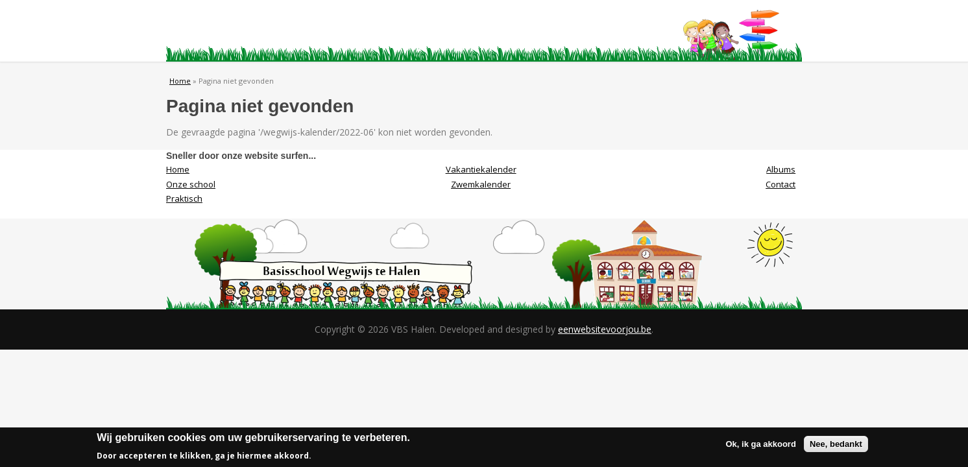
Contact (632, 31)
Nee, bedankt (836, 445)
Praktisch (376, 31)
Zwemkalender (481, 184)
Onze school (292, 31)
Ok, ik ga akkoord (761, 445)
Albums (546, 31)
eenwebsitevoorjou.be (604, 329)
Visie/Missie (462, 31)
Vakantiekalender (481, 169)
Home (207, 31)
